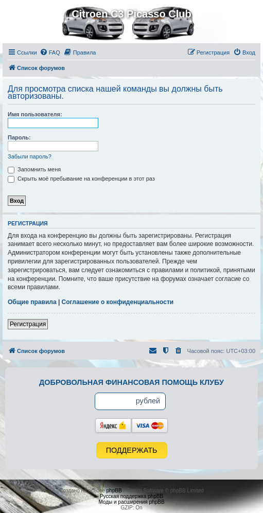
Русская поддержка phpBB (131, 496)
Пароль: (19, 137)
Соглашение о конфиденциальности (118, 302)
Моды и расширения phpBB (131, 502)
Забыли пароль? (29, 156)
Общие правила (32, 302)
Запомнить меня (34, 169)
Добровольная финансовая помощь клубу (131, 382)
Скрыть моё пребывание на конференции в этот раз (81, 178)
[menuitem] (50, 52)
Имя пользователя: (35, 114)
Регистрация (28, 324)
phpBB (114, 490)
